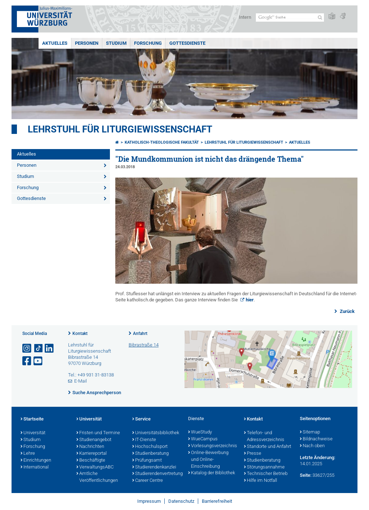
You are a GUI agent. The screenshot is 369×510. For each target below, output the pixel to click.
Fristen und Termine (98, 433)
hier (250, 299)
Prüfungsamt (147, 460)
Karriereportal (91, 453)
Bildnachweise (316, 439)
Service (141, 419)
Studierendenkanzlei (154, 467)
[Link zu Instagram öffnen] (27, 348)
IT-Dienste (144, 440)
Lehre (28, 453)
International (35, 467)
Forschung (148, 43)
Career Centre (147, 481)
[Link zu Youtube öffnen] (39, 361)
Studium (116, 43)
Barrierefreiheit (217, 501)
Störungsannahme (264, 467)
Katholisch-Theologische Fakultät (162, 142)
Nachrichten (90, 447)
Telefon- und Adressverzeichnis (264, 436)
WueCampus (203, 439)
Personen (86, 43)
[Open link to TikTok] (39, 348)
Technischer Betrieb (266, 474)
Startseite (32, 419)
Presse (252, 453)
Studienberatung (150, 453)
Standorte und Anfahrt (267, 447)
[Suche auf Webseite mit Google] (290, 17)
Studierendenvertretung (156, 474)
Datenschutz (181, 501)
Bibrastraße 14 (144, 345)
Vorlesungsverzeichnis (212, 446)
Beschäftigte (90, 460)
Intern (245, 17)
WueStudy (200, 432)
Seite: (305, 475)
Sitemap (310, 432)
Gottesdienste (187, 43)
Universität (33, 433)
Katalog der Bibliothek (211, 473)
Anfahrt (140, 333)
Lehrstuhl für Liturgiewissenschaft (120, 129)
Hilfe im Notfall (260, 481)
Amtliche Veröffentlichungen (97, 477)
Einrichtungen (36, 460)
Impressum (149, 501)
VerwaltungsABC (95, 467)
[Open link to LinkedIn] (50, 348)
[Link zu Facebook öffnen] (27, 361)
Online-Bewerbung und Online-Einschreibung (208, 460)
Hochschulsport (150, 447)
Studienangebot (93, 440)
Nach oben (312, 446)
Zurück (347, 311)
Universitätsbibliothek (155, 433)
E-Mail (80, 381)
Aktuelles (54, 43)
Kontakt (80, 333)
